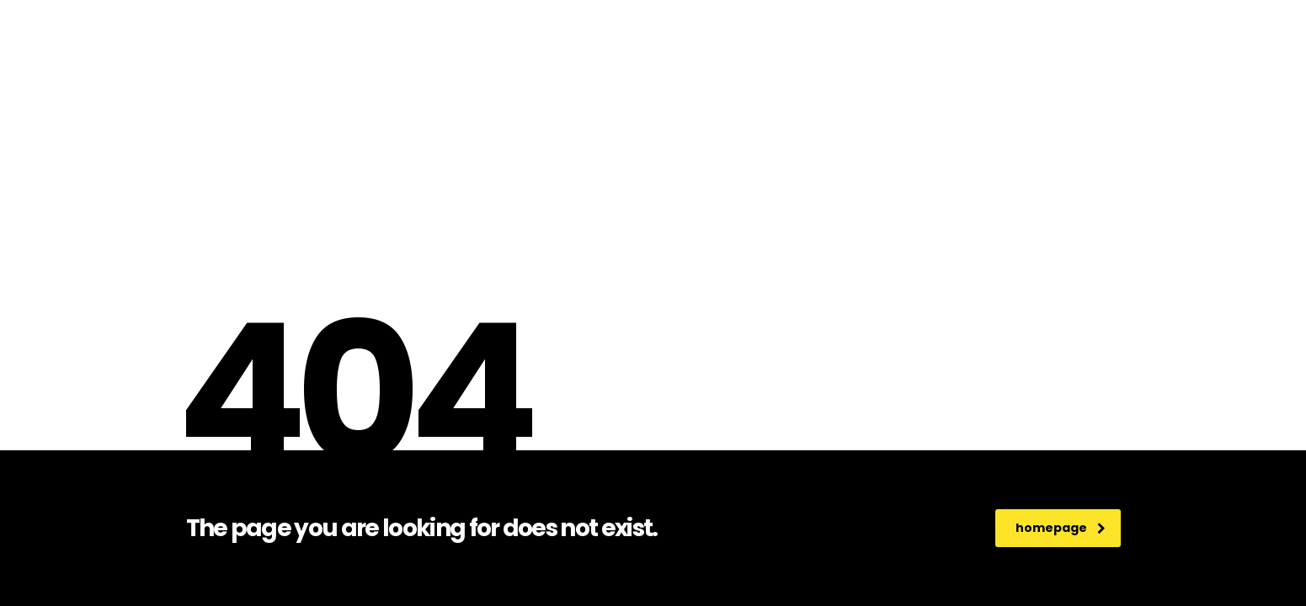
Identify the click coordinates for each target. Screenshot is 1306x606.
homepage (1060, 527)
